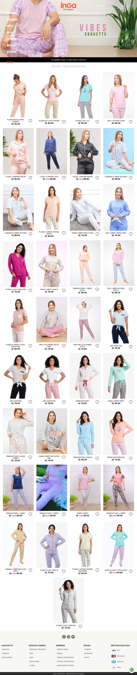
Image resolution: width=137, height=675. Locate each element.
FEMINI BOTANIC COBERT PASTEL (82, 289)
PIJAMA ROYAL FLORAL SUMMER (15, 121)
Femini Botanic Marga (82, 457)
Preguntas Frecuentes (37, 649)
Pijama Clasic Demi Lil (49, 570)
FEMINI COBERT (82, 513)
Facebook (87, 649)
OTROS (11, 39)
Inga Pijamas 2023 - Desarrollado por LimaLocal (68, 674)
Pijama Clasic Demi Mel (65, 625)
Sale (10, 62)
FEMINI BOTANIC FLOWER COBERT (15, 457)
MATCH (12, 45)
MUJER (11, 13)
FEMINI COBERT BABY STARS (83, 233)
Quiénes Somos (62, 649)
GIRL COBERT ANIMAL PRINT (116, 233)
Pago (31, 653)
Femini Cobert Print (116, 401)
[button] (126, 28)
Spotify (86, 657)
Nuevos (18, 6)
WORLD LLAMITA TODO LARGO (116, 570)
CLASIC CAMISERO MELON (16, 177)
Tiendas (59, 653)
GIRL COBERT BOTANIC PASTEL (116, 289)
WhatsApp (5, 649)
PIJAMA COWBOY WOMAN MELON (49, 233)
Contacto (5, 653)
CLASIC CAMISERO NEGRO (82, 177)
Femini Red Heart (82, 401)
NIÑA (10, 32)
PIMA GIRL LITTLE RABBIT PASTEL (82, 346)
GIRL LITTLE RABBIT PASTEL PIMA (49, 346)
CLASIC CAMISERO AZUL (49, 177)
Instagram (88, 653)
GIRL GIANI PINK (16, 401)
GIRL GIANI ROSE (49, 401)
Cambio (32, 666)
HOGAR (11, 52)
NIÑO (10, 26)
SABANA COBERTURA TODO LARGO (15, 570)
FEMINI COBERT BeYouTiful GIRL (49, 457)
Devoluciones (7, 657)
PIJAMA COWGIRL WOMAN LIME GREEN (82, 570)
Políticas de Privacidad (65, 662)
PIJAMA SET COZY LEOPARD (49, 121)
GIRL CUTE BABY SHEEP (116, 121)
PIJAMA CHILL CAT (83, 121)
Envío (31, 657)
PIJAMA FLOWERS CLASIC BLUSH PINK (15, 346)
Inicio (9, 6)
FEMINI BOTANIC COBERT (15, 513)
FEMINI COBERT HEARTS (49, 289)
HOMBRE (12, 19)
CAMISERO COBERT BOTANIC (116, 177)
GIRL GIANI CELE (116, 346)
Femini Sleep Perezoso (116, 457)
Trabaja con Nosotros (65, 657)
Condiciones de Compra (65, 666)
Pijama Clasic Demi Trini (16, 289)
